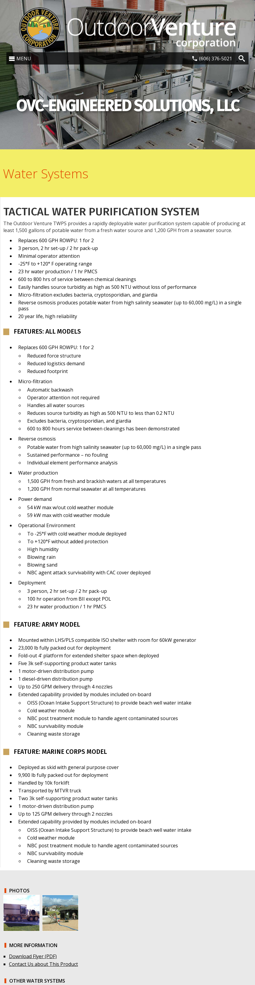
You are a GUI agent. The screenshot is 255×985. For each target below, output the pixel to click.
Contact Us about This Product (43, 964)
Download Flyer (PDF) (33, 956)
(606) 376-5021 (215, 58)
